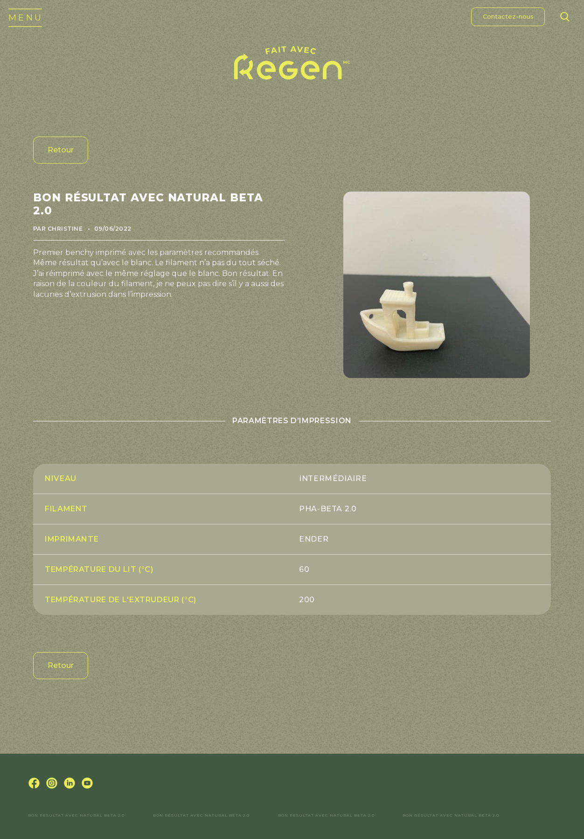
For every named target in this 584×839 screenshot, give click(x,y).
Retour (61, 149)
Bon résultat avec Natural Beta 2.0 (76, 815)
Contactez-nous (508, 16)
